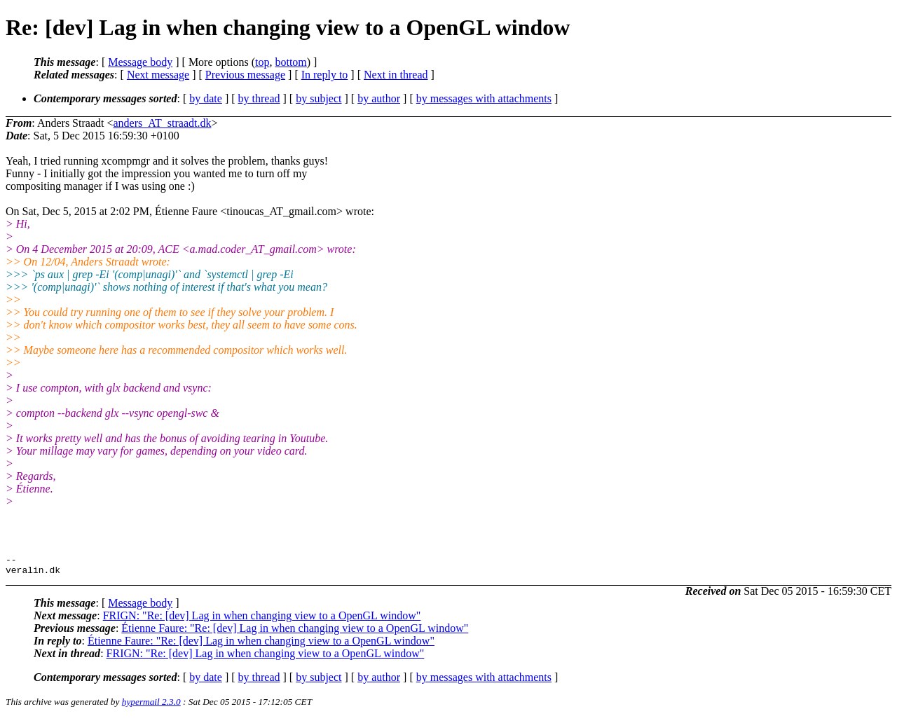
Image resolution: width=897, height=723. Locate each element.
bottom (290, 62)
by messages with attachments (484, 98)
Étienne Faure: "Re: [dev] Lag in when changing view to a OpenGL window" (294, 632)
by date (205, 98)
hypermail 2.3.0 (151, 706)
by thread (259, 98)
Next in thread (396, 75)
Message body (140, 62)
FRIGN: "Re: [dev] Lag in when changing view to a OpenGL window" (262, 620)
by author (378, 98)
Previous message (245, 75)
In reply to (324, 75)
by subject (318, 98)
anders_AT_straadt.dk (162, 123)
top (262, 62)
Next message (158, 75)
